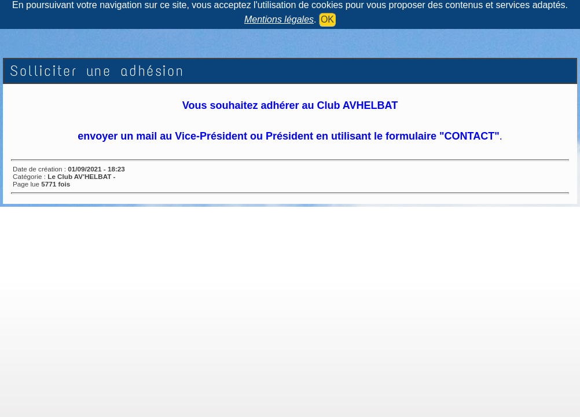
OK (327, 19)
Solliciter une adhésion (97, 71)
